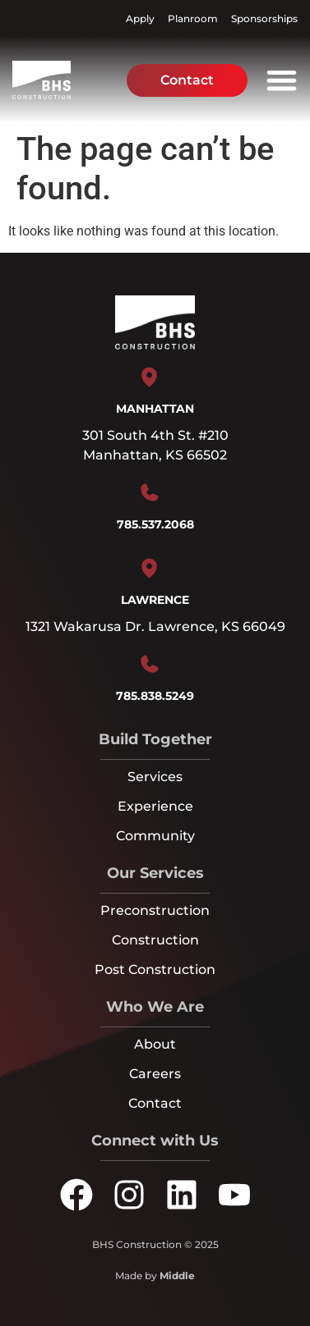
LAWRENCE (155, 599)
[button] (281, 80)
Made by (155, 1275)
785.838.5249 (155, 695)
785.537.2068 (155, 524)
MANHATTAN (155, 408)
